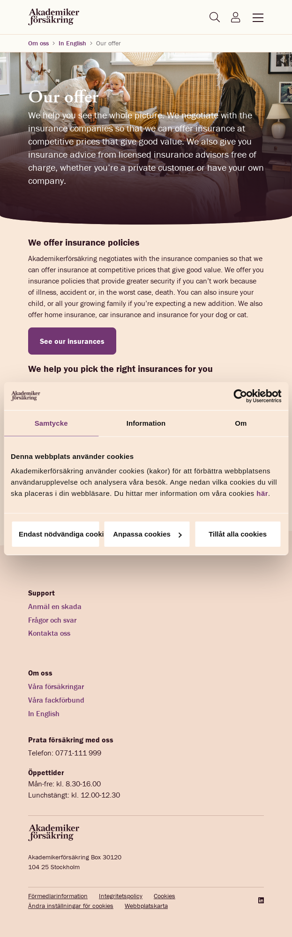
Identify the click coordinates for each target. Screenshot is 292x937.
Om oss (38, 43)
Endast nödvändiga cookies (59, 534)
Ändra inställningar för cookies (70, 905)
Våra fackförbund (56, 700)
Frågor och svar (52, 620)
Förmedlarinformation (58, 896)
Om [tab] (241, 423)
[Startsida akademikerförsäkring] (53, 17)
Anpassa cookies (147, 534)
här (262, 493)
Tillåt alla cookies (238, 534)
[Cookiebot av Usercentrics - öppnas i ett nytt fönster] (240, 396)
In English (72, 43)
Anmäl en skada (55, 606)
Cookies (164, 896)
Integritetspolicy (120, 896)
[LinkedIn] (260, 900)
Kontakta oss (49, 633)
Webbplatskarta (146, 905)
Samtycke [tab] (51, 423)
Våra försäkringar (56, 686)
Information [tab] (146, 423)
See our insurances (72, 341)
